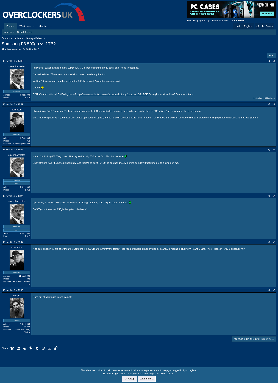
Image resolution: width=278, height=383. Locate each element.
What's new (25, 26)
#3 (274, 149)
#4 (274, 196)
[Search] (267, 26)
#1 (274, 61)
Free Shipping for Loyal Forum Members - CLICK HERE (215, 20)
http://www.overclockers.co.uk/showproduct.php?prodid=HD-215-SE (112, 94)
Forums (10, 26)
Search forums (24, 32)
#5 (274, 242)
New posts (9, 32)
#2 (274, 104)
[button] (34, 26)
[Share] (269, 61)
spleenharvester (13, 49)
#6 (274, 290)
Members (43, 26)
